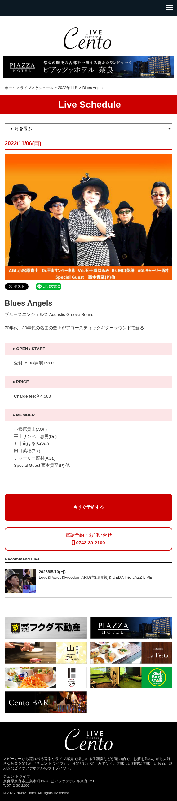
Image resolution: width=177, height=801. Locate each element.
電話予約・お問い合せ (88, 538)
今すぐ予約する (88, 507)
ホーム (10, 88)
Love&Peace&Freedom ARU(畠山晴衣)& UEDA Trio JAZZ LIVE (95, 577)
